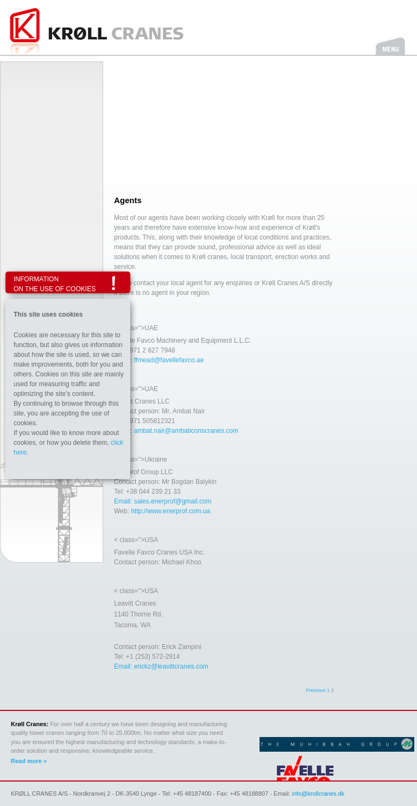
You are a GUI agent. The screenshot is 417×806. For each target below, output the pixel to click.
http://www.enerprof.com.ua (170, 511)
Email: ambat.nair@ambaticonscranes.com (176, 431)
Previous (315, 690)
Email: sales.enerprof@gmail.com (163, 501)
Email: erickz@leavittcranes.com (161, 666)
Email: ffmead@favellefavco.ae (159, 360)
